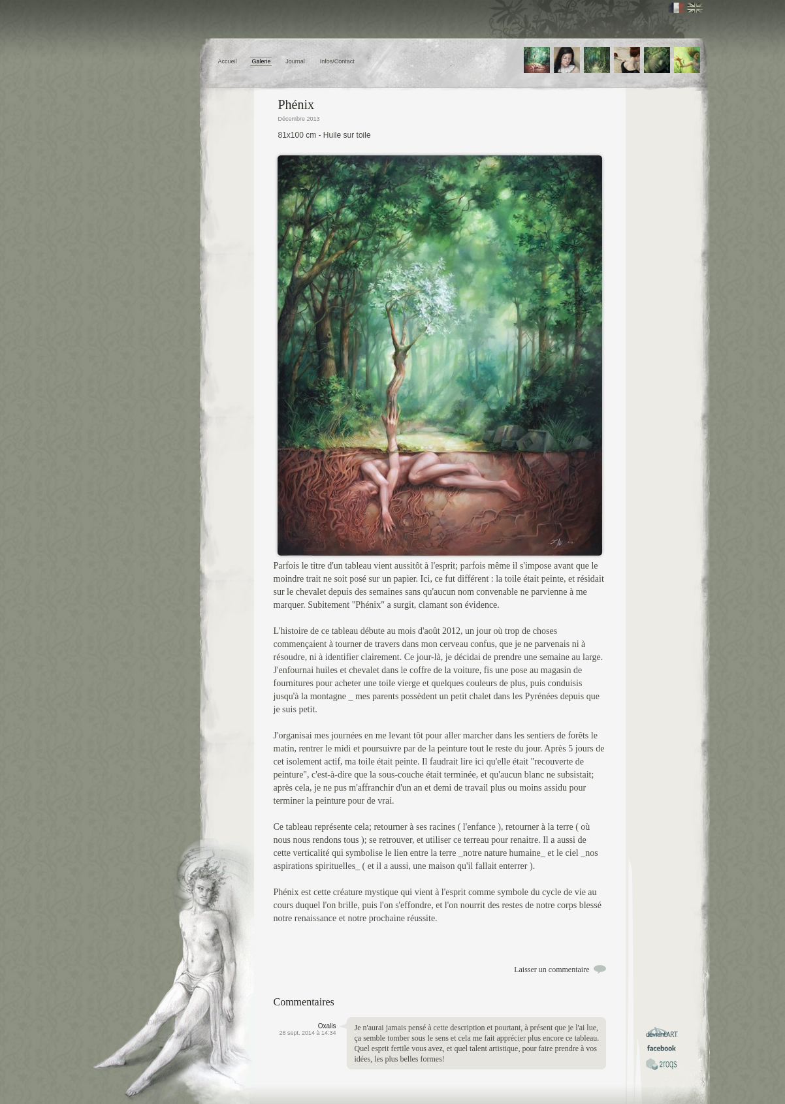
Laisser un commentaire (551, 969)
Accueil (227, 61)
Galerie (260, 61)
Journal (295, 61)
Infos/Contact (337, 61)
